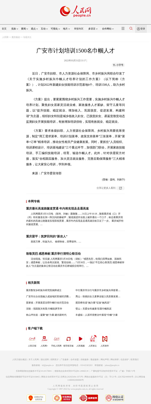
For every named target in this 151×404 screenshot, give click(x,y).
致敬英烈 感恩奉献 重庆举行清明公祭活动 (53, 253)
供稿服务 (85, 359)
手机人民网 (56, 340)
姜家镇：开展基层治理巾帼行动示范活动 (47, 302)
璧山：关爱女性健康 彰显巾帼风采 (93, 308)
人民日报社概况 (19, 359)
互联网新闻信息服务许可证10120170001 (34, 371)
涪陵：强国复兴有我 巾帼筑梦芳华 (44, 308)
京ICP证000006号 (126, 377)
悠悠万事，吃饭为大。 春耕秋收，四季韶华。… (56, 241)
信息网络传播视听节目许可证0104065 (23, 377)
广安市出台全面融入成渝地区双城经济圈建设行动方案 (54, 296)
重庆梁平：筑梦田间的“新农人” (46, 236)
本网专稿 (34, 201)
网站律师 (114, 359)
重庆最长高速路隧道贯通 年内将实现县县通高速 (57, 208)
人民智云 (92, 340)
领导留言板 (68, 340)
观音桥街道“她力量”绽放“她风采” (93, 302)
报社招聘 (45, 359)
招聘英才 (54, 359)
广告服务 (64, 359)
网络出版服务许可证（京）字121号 (100, 377)
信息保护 (124, 359)
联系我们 (135, 359)
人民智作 (105, 340)
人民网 (5, 37)
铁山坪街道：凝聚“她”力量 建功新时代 (46, 315)
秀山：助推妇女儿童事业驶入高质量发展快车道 (100, 296)
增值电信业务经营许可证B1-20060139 (71, 371)
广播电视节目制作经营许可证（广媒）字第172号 (113, 371)
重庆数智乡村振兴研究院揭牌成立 (43, 290)
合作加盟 (74, 359)
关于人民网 (33, 359)
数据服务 (95, 359)
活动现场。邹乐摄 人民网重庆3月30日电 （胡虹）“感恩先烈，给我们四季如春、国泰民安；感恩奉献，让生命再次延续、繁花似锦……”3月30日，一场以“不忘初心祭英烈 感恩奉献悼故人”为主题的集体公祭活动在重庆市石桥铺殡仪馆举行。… (75, 262)
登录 (142, 28)
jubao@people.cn (112, 365)
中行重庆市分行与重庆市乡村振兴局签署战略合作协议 (104, 290)
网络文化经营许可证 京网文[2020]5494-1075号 (62, 377)
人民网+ (44, 340)
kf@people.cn (48, 365)
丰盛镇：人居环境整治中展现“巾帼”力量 (97, 315)
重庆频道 (16, 37)
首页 (4, 28)
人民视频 (80, 340)
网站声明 (105, 359)
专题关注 (27, 37)
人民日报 (32, 340)
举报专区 (78, 28)
